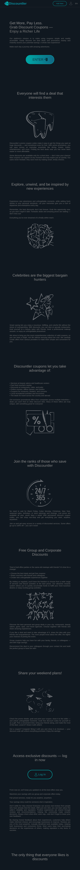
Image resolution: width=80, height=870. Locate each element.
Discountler (18, 3)
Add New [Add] (59, 3)
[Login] (70, 3)
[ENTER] (40, 59)
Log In (40, 774)
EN (76, 3)
